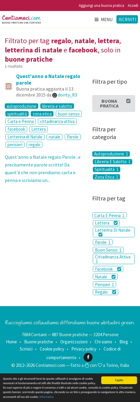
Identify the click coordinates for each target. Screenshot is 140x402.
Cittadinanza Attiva (112, 259)
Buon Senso (108, 250)
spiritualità (17, 113)
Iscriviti (127, 19)
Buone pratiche (38, 342)
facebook (16, 129)
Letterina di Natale (24, 137)
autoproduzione (21, 106)
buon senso (69, 114)
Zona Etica (106, 177)
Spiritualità (107, 169)
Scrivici (26, 349)
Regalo (105, 292)
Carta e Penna (20, 121)
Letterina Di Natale (112, 232)
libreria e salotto (57, 106)
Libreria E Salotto (112, 161)
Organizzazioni (73, 342)
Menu (103, 19)
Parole (73, 137)
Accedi (133, 5)
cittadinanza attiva (57, 121)
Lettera (38, 129)
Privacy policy (83, 349)
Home (11, 342)
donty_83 (67, 95)
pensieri (14, 144)
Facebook (108, 269)
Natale (105, 277)
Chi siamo (103, 342)
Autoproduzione (111, 154)
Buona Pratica (115, 103)
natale (54, 137)
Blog (123, 342)
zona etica (42, 113)
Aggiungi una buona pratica (101, 5)
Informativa (46, 397)
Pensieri (104, 284)
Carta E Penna (109, 215)
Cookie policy (52, 349)
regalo (34, 144)
